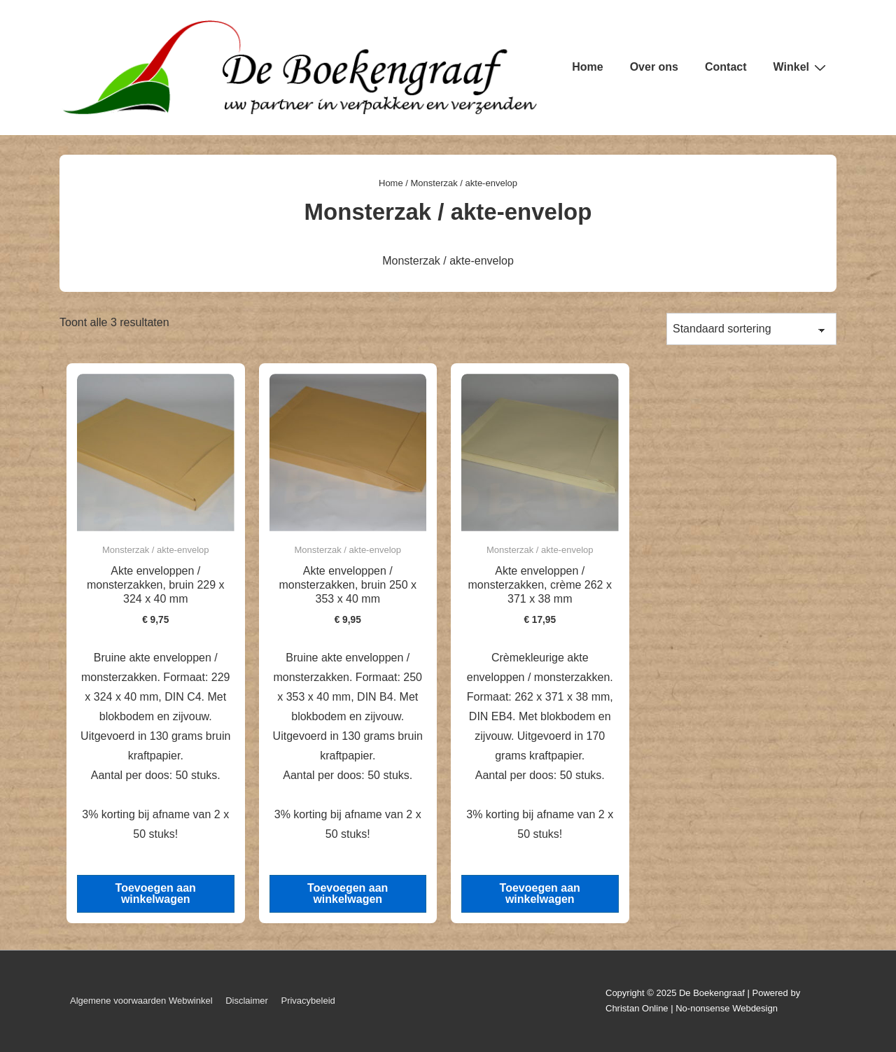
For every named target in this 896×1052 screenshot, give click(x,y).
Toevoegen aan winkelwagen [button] (155, 893)
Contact (726, 67)
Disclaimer (246, 1000)
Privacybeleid (308, 1000)
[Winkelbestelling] (751, 329)
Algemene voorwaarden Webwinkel (141, 1000)
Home (587, 67)
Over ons (654, 67)
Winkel (802, 67)
